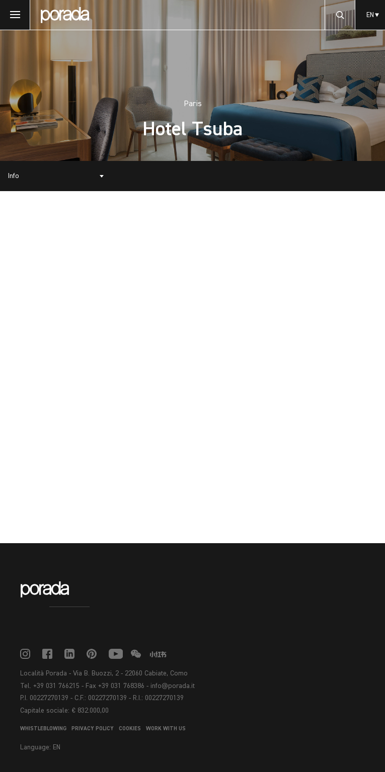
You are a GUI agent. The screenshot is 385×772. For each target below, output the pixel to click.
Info (13, 176)
